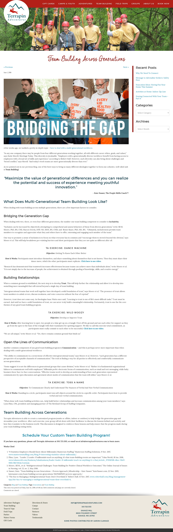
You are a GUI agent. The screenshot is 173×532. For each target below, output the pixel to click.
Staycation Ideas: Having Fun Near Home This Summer (150, 86)
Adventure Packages (12, 503)
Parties (6, 515)
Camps (35, 506)
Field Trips (122, 4)
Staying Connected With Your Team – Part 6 (152, 97)
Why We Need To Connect (147, 73)
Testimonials (37, 517)
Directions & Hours (40, 503)
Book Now (163, 4)
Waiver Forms (9, 517)
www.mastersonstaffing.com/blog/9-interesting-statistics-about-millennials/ (42, 454)
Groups (136, 4)
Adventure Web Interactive (113, 530)
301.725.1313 (86, 507)
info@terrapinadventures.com (86, 503)
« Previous (8, 67)
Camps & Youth (66, 4)
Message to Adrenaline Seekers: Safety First (152, 79)
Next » (126, 67)
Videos (35, 515)
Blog (13, 485)
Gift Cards (49, 4)
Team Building (104, 4)
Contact (35, 509)
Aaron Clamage (101, 521)
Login (82, 530)
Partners (35, 512)
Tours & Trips (9, 509)
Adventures (85, 4)
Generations (37, 485)
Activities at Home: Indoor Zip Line (151, 91)
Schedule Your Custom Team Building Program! (66, 435)
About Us (149, 4)
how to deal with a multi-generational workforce (71, 148)
